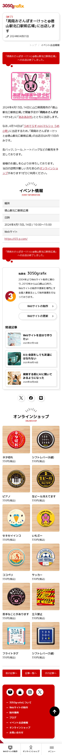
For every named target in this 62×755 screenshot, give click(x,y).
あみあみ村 (25, 117)
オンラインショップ (31, 416)
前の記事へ (11, 673)
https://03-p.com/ (16, 239)
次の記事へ (50, 673)
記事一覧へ (31, 673)
